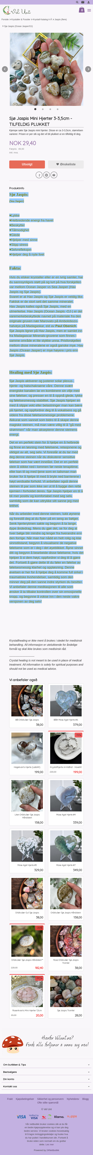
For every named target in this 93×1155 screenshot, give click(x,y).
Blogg (85, 1099)
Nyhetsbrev (73, 1099)
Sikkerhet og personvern (50, 1099)
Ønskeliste (66, 164)
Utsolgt (27, 164)
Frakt (10, 1099)
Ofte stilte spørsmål (47, 1102)
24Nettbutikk (52, 1150)
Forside (5, 19)
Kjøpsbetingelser (25, 1099)
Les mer (50, 1144)
